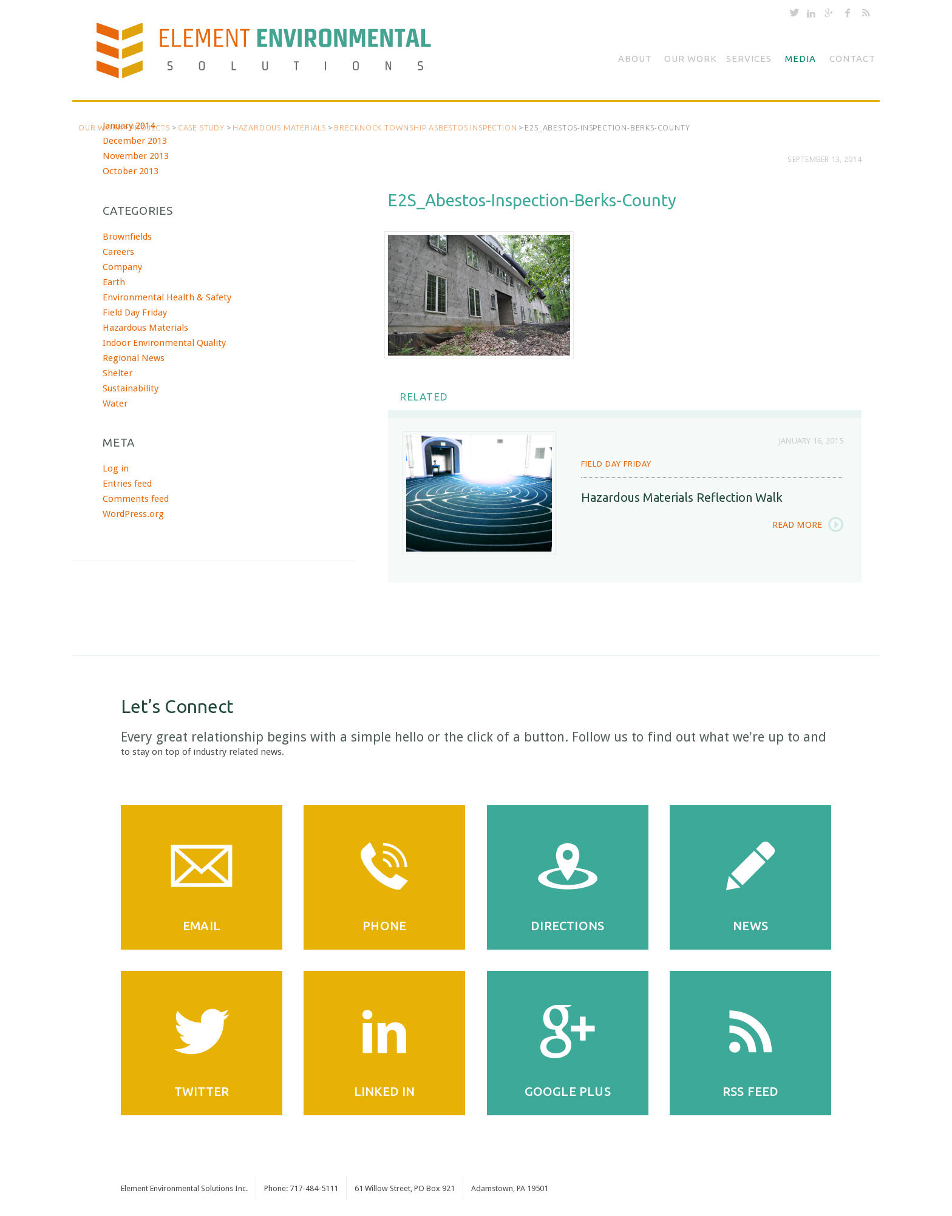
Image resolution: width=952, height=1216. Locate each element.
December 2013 (135, 140)
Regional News (134, 358)
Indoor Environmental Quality (164, 342)
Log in (116, 468)
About (635, 58)
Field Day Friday (616, 463)
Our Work (690, 58)
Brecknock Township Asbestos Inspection (425, 127)
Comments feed (136, 498)
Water (115, 403)
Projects (149, 127)
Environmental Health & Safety (167, 297)
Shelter (117, 373)
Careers (118, 251)
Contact (852, 58)
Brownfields (127, 236)
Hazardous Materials (279, 127)
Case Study (201, 127)
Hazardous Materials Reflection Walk (682, 497)
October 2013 (130, 171)
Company (122, 267)
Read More (797, 524)
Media (800, 58)
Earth (114, 282)
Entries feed (127, 483)
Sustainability (130, 388)
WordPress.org (133, 513)
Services (749, 58)
